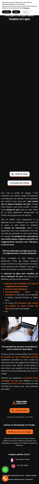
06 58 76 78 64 (17, 383)
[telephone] (5, 478)
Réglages (26, 8)
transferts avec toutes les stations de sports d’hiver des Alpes (21, 306)
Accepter (6, 12)
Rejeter (16, 12)
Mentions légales (31, 475)
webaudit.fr (29, 479)
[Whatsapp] (5, 469)
